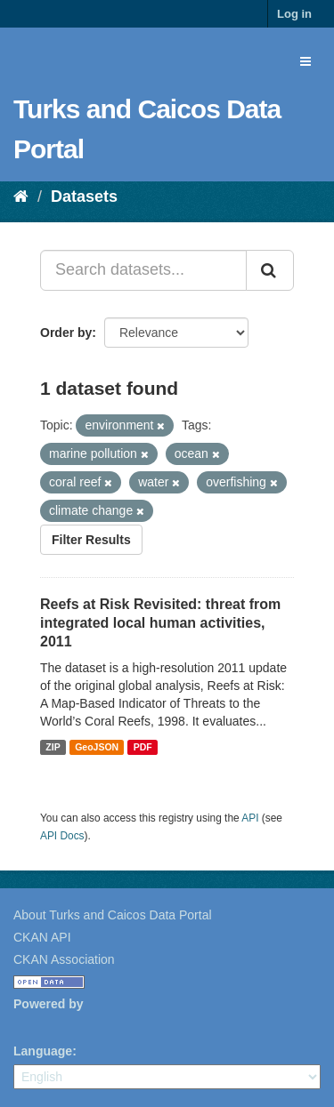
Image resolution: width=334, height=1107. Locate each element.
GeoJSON (96, 747)
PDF (143, 747)
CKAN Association (64, 959)
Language (42, 1051)
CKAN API (42, 937)
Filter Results (91, 540)
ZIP (52, 747)
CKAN (43, 1024)
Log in (294, 13)
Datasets (84, 196)
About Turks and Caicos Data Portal (112, 915)
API (249, 818)
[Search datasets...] (143, 270)
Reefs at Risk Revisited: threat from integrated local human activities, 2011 (160, 623)
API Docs (62, 836)
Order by (66, 332)
